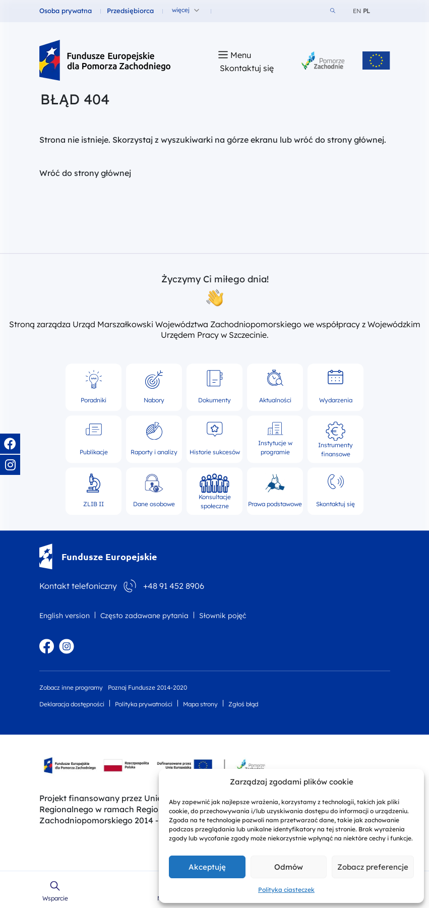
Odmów (288, 867)
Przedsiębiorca (130, 11)
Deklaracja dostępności (71, 704)
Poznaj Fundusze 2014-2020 (147, 687)
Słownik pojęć (222, 615)
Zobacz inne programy (71, 687)
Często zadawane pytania (144, 615)
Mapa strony (200, 704)
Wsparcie (55, 898)
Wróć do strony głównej (85, 173)
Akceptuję (207, 867)
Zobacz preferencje (372, 867)
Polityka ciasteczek (286, 889)
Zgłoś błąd (243, 704)
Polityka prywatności (143, 704)
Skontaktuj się (247, 68)
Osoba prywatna (65, 11)
